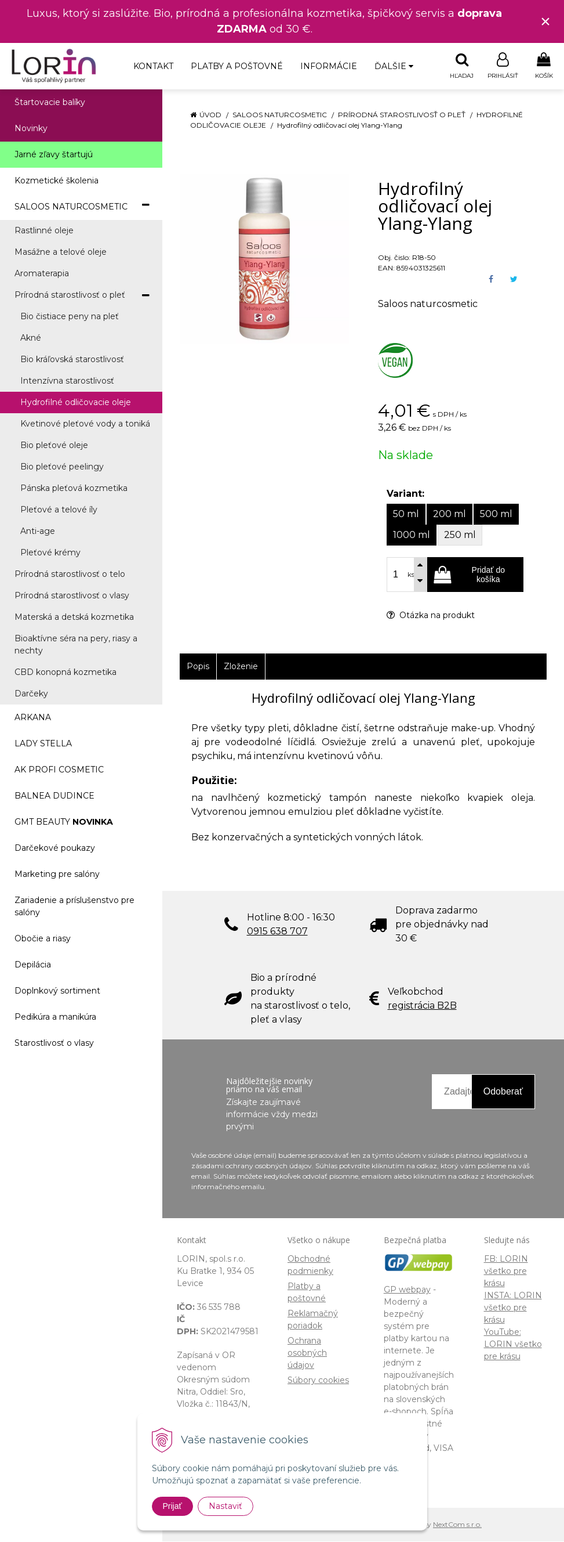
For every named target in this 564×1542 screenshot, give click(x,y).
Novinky (31, 129)
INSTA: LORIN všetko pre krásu (513, 1308)
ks (410, 575)
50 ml (406, 514)
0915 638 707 (277, 931)
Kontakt (153, 66)
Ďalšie (393, 66)
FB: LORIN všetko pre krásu (506, 1271)
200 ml (449, 514)
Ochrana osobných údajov (307, 1353)
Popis (198, 667)
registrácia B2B (422, 1006)
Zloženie (241, 667)
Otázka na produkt (431, 616)
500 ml (496, 514)
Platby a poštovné (237, 66)
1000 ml (411, 535)
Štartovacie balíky (49, 102)
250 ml (460, 535)
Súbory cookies (318, 1380)
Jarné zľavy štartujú (53, 155)
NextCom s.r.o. (457, 1525)
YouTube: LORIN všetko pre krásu (513, 1344)
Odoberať (503, 1092)
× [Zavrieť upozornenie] (545, 21)
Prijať (172, 1506)
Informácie (328, 66)
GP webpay (407, 1290)
